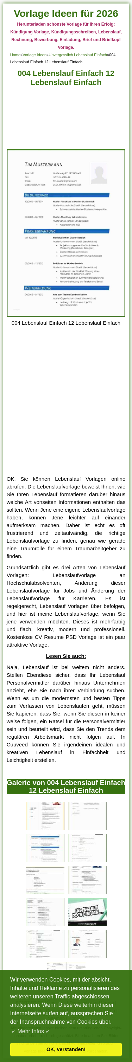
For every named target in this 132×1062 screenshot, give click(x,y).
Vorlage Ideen (34, 55)
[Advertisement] (66, 120)
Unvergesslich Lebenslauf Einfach (78, 55)
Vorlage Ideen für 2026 (66, 13)
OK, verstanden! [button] (66, 1049)
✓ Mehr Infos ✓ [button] (30, 1031)
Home (15, 55)
